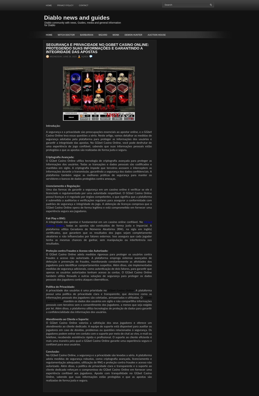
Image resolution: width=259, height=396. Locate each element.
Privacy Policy (65, 5)
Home (49, 5)
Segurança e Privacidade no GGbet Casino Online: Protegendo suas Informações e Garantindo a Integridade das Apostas (97, 48)
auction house (157, 35)
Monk (116, 35)
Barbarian (86, 35)
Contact (83, 5)
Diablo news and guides (77, 17)
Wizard (103, 35)
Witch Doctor (66, 35)
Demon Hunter (133, 35)
